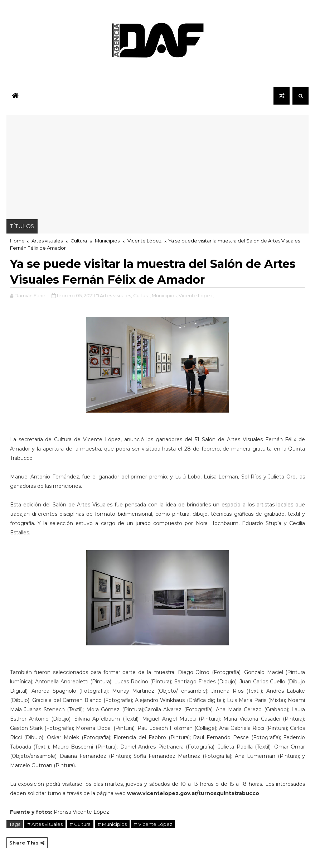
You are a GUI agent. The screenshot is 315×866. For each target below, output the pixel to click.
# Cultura (80, 824)
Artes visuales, (116, 295)
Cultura (79, 241)
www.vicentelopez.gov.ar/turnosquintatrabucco (193, 793)
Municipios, (165, 295)
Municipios (107, 241)
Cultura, (142, 295)
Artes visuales (47, 241)
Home (17, 241)
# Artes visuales (45, 824)
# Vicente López (153, 824)
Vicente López (144, 241)
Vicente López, (196, 295)
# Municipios (112, 824)
